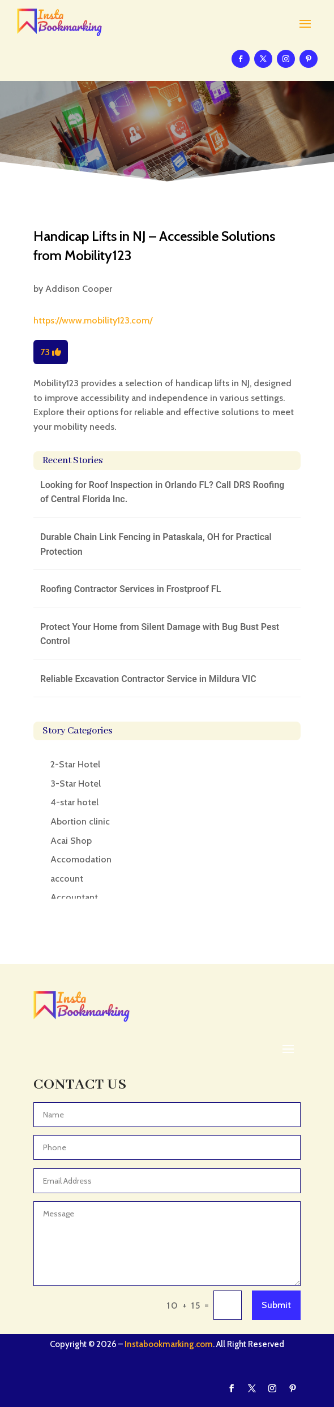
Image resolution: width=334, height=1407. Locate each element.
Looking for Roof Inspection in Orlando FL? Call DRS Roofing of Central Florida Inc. (162, 492)
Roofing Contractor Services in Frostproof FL (130, 589)
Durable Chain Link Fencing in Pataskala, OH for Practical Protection (156, 544)
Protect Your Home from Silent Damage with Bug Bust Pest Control (159, 634)
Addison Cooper (78, 288)
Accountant (74, 897)
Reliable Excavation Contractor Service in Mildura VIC (148, 679)
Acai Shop (71, 840)
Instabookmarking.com (169, 1344)
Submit (276, 1305)
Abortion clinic (80, 821)
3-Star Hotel (75, 783)
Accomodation (81, 859)
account (66, 878)
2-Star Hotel (75, 764)
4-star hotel (74, 802)
